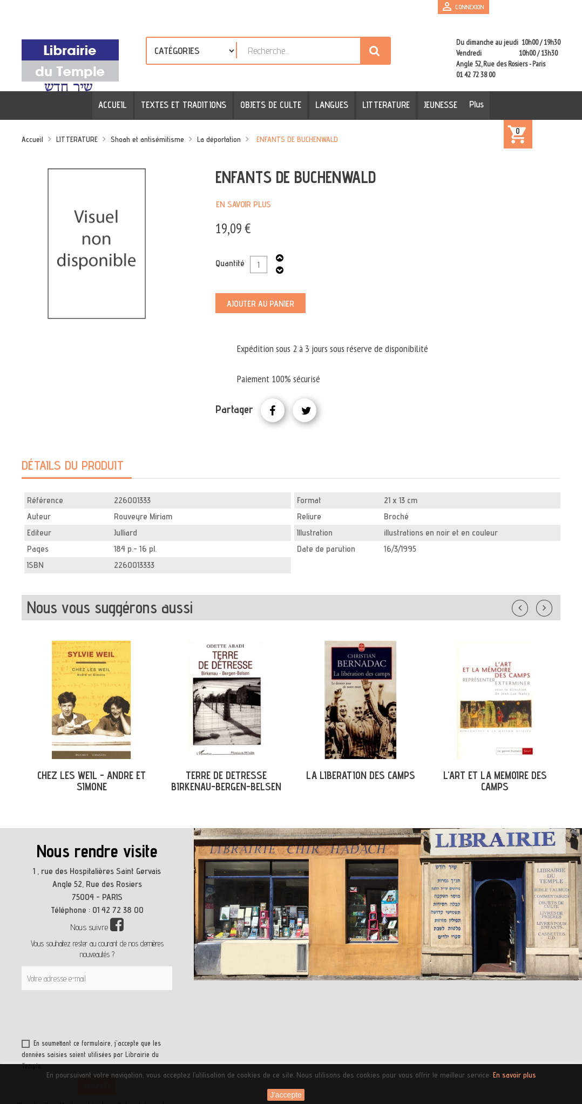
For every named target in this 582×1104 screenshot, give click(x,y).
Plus (473, 104)
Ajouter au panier (260, 304)
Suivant (551, 606)
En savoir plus (243, 204)
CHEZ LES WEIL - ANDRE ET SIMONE (91, 781)
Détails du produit (73, 465)
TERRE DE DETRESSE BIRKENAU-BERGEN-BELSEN (226, 781)
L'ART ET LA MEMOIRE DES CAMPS (495, 781)
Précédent (531, 606)
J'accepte (286, 1095)
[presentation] (125, 1016)
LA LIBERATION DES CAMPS (360, 775)
